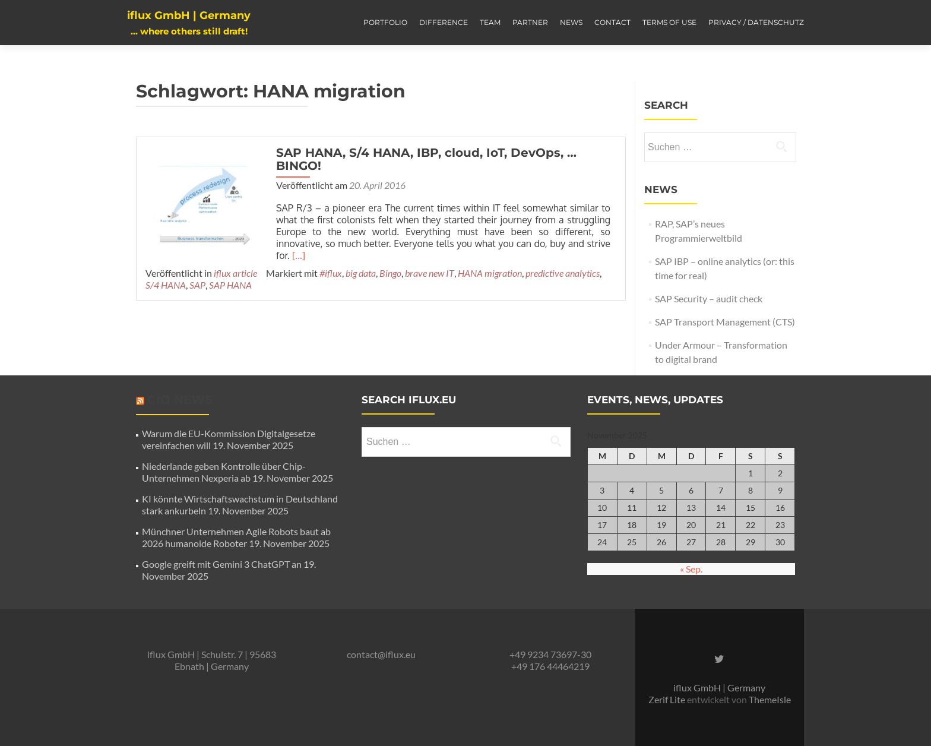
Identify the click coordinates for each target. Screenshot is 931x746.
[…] (298, 255)
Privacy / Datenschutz (756, 22)
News (571, 22)
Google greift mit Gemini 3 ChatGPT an (222, 564)
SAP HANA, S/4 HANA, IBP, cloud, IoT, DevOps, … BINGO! (426, 159)
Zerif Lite (667, 699)
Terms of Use (669, 22)
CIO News (180, 400)
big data (361, 273)
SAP (197, 284)
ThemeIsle (770, 699)
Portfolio (385, 22)
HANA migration (490, 273)
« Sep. (691, 568)
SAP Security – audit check (708, 298)
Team (490, 22)
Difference (443, 22)
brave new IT (429, 273)
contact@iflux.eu (381, 654)
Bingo (390, 273)
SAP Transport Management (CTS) (725, 321)
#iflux (330, 273)
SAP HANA (230, 284)
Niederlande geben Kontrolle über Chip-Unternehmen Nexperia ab (224, 471)
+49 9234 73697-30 (550, 654)
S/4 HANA (165, 284)
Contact (612, 22)
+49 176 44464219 (550, 666)
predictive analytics (562, 273)
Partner (530, 22)
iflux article (235, 273)
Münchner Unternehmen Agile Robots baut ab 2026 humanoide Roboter (236, 537)
